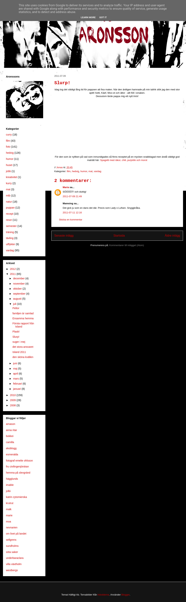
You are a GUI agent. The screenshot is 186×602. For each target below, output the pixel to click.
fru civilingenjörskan (17, 466)
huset (9, 165)
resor (9, 219)
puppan (10, 207)
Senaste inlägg (63, 235)
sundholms (12, 545)
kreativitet (11, 177)
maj (15, 368)
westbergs (12, 570)
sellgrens (11, 539)
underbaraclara (14, 557)
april (16, 373)
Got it (103, 17)
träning (10, 232)
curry (9, 134)
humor (83, 171)
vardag (97, 171)
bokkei (9, 436)
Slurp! (15, 336)
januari (17, 388)
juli (15, 303)
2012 (13, 268)
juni (15, 363)
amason (10, 423)
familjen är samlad (23, 313)
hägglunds (12, 478)
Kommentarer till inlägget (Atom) (126, 245)
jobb (8, 171)
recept (9, 213)
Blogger (125, 594)
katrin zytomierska (16, 497)
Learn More (88, 17)
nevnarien (11, 527)
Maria (66, 187)
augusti (17, 298)
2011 (13, 273)
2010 (13, 395)
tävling (9, 238)
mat (91, 171)
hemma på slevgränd (18, 472)
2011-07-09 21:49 (72, 196)
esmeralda (12, 454)
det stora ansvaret (22, 346)
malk (9, 509)
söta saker (12, 552)
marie (9, 515)
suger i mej (18, 341)
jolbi (8, 491)
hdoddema (103, 594)
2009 (13, 400)
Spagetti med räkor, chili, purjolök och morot (123, 160)
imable (10, 484)
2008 (13, 405)
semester (11, 226)
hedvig (75, 171)
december (19, 278)
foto (8, 146)
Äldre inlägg (172, 235)
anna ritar (11, 430)
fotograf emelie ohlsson (19, 460)
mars (16, 378)
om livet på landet (16, 533)
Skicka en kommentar (70, 219)
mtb (8, 195)
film (68, 171)
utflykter (10, 244)
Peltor (15, 308)
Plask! (16, 331)
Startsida (119, 235)
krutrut (9, 503)
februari (18, 383)
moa (8, 521)
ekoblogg (11, 448)
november (19, 283)
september (19, 293)
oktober (18, 288)
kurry (9, 183)
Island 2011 (19, 352)
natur (9, 201)
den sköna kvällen (22, 357)
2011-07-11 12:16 (72, 212)
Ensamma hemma (23, 318)
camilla (10, 442)
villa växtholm (14, 564)
